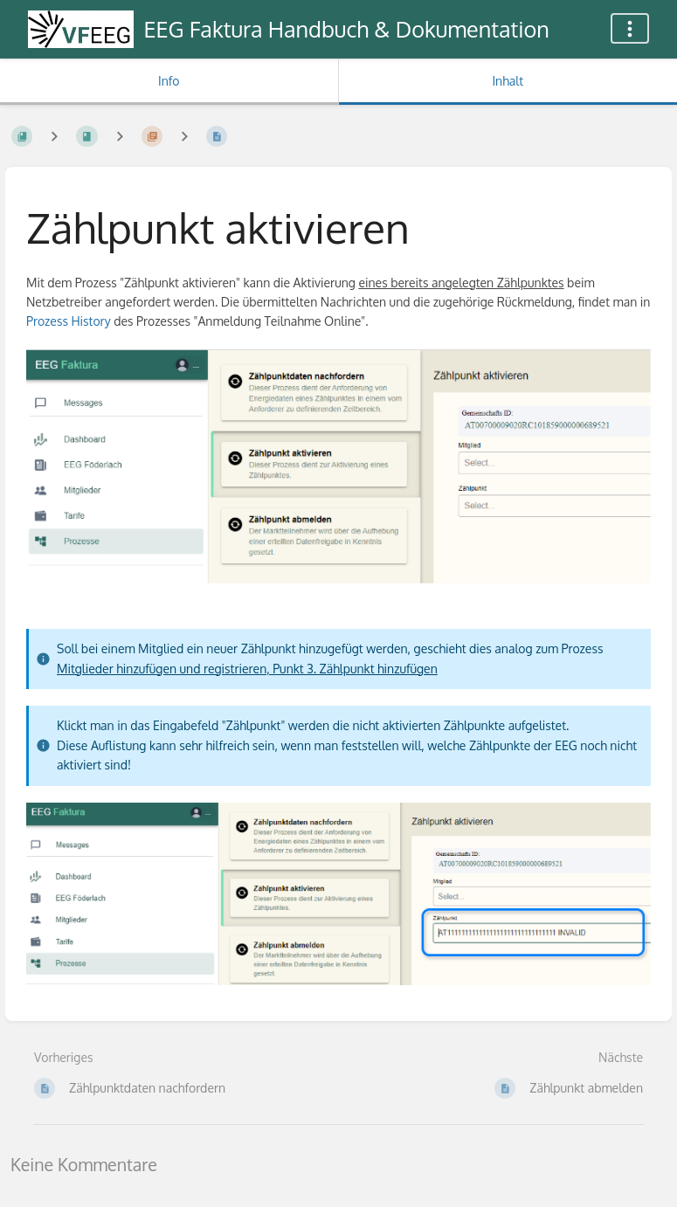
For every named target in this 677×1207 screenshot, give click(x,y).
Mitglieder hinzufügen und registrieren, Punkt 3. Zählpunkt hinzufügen (247, 668)
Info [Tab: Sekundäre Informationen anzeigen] (169, 80)
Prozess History (68, 321)
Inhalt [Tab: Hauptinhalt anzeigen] (507, 80)
